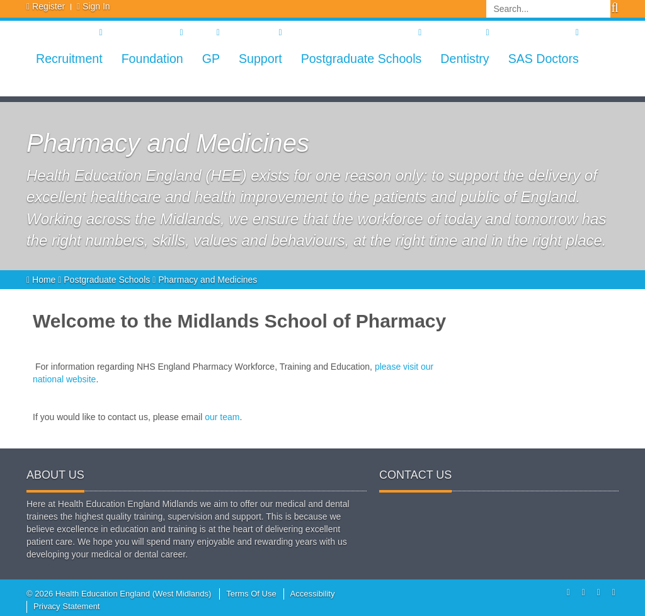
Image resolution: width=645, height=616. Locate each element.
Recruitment (69, 59)
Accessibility (312, 593)
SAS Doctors (543, 59)
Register (48, 6)
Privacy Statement (66, 606)
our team (222, 417)
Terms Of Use (251, 593)
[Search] (548, 9)
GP (211, 59)
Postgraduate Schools (361, 59)
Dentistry (464, 59)
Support (260, 59)
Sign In (96, 6)
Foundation (152, 59)
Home (42, 280)
